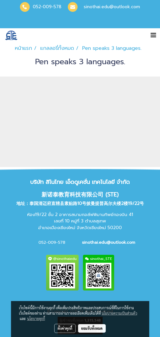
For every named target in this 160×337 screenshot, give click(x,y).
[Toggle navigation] (153, 35)
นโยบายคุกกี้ (36, 318)
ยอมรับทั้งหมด (92, 328)
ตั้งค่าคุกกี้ (65, 328)
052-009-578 (47, 6)
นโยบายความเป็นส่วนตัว (119, 313)
